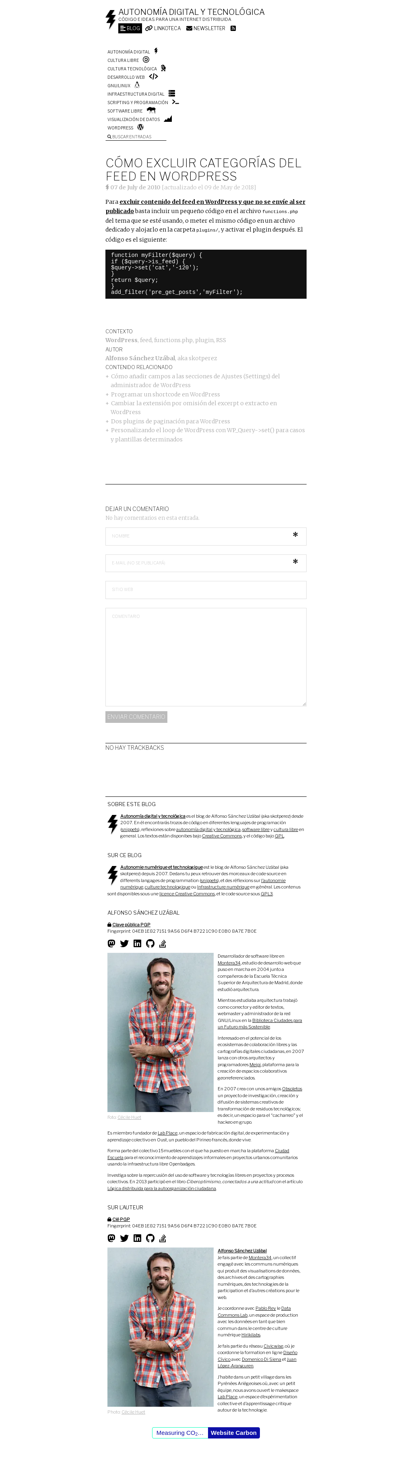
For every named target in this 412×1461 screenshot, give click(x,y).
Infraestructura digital (136, 94)
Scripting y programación (137, 102)
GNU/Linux (118, 85)
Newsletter (205, 28)
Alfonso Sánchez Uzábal (140, 357)
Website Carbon (234, 1431)
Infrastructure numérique (223, 886)
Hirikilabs (250, 1334)
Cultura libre (123, 60)
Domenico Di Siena (261, 1358)
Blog (130, 28)
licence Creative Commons (187, 893)
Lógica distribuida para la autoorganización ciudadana (161, 1187)
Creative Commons (222, 835)
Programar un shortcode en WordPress (165, 393)
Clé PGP (121, 1218)
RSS (221, 339)
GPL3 (267, 893)
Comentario (126, 615)
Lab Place (167, 1132)
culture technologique (167, 886)
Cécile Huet (129, 1116)
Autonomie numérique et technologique (161, 866)
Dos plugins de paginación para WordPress (170, 420)
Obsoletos (292, 1088)
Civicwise (273, 1345)
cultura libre (286, 828)
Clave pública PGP (131, 924)
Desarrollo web (126, 77)
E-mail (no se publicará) (138, 562)
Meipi (255, 1064)
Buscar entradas (129, 136)
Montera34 (229, 962)
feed (146, 339)
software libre (256, 828)
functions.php (173, 339)
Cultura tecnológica (132, 68)
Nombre (121, 535)
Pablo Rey (265, 1307)
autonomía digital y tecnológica (208, 828)
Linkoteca (163, 28)
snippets (130, 828)
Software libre (124, 111)
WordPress (120, 127)
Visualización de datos (133, 119)
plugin (204, 339)
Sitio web (122, 588)
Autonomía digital (128, 51)
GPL (279, 835)
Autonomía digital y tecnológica (191, 12)
